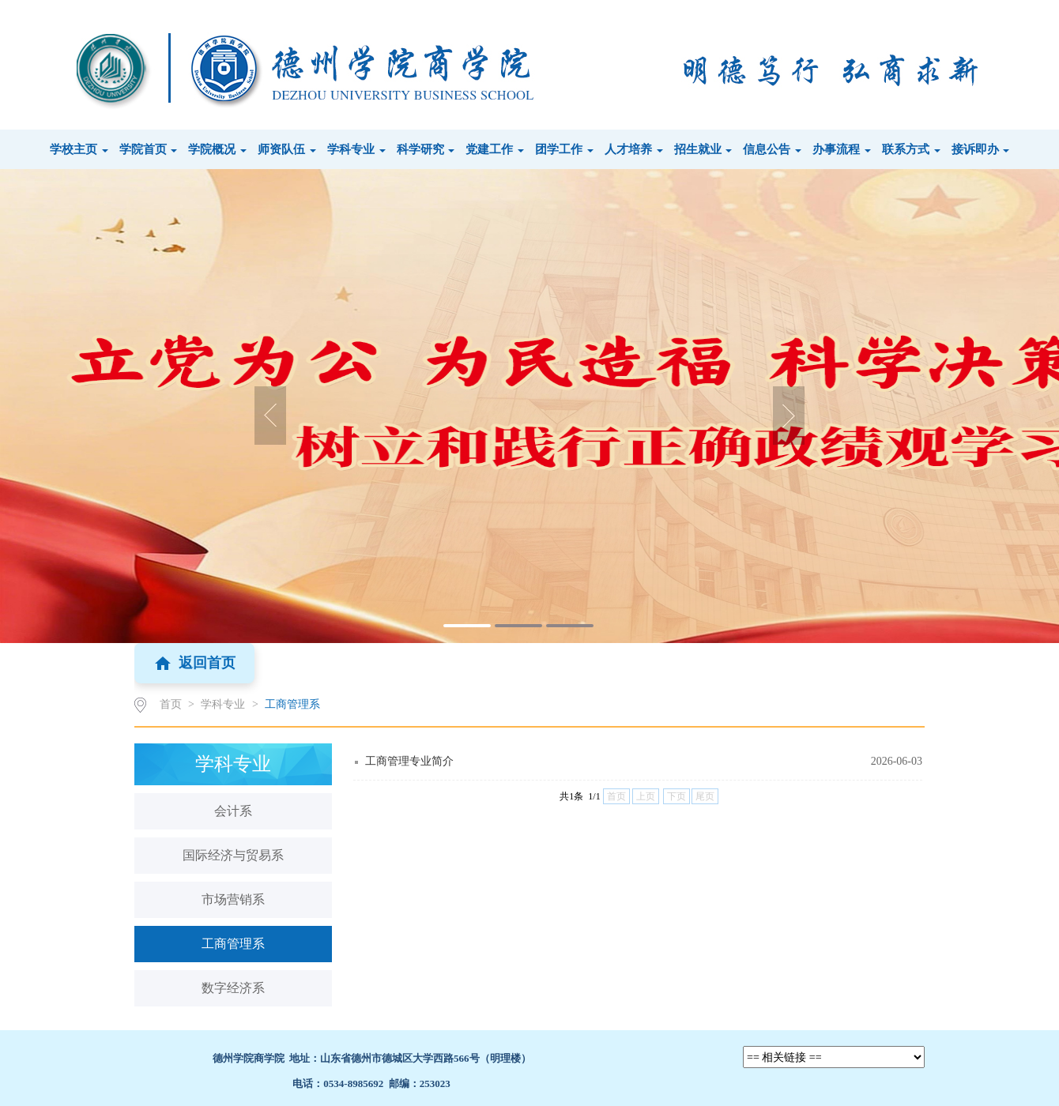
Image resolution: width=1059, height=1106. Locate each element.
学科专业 (356, 149)
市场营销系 (233, 899)
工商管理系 (292, 704)
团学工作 (564, 149)
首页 (171, 704)
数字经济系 (233, 988)
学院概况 (217, 149)
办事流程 (841, 149)
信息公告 (772, 149)
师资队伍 (287, 149)
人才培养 (634, 149)
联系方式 (911, 149)
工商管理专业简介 (409, 761)
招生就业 (703, 149)
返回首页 (194, 663)
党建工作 (494, 149)
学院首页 (148, 149)
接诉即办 (981, 149)
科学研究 (426, 149)
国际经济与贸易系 (233, 855)
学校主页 (79, 149)
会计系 (233, 811)
